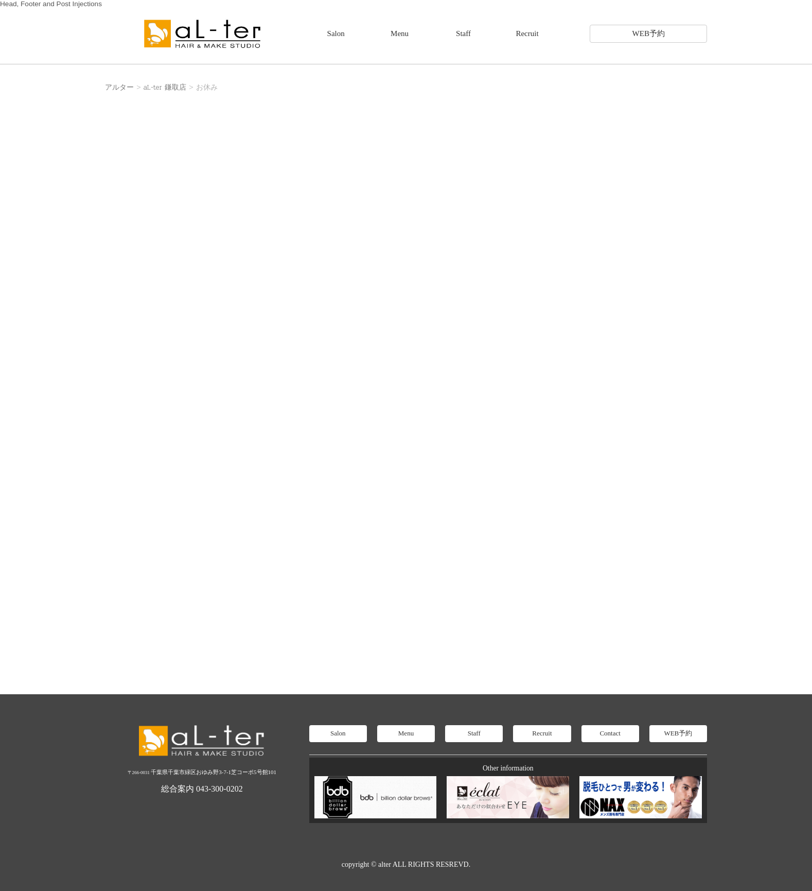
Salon (336, 33)
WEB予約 (648, 33)
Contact (609, 733)
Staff (463, 33)
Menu (400, 33)
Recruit (527, 33)
